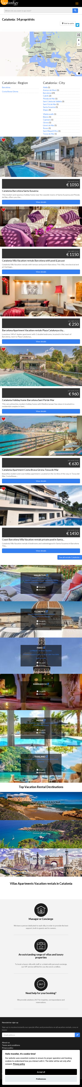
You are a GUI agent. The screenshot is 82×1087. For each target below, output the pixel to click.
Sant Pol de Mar (49, 104)
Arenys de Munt (49, 90)
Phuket (43, 759)
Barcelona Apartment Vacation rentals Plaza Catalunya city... (33, 330)
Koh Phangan (35, 759)
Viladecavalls (48, 114)
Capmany (47, 120)
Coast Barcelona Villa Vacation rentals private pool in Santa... (33, 539)
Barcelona (6, 87)
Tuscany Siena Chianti (35, 614)
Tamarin (47, 580)
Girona (46, 122)
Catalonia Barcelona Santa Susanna (20, 190)
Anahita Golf (37, 583)
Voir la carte (68, 23)
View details (41, 202)
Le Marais (34, 650)
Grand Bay (36, 578)
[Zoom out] (79, 44)
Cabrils (46, 96)
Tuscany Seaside (44, 617)
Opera (38, 654)
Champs (41, 650)
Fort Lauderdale (30, 723)
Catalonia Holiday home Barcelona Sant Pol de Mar (28, 400)
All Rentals (41, 590)
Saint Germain (41, 658)
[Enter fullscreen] (79, 35)
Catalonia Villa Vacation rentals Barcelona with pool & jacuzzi (33, 260)
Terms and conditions (11, 1045)
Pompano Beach (43, 725)
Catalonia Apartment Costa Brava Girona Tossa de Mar (30, 469)
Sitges (45, 110)
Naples (51, 723)
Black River (40, 580)
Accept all (41, 1072)
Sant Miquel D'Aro (50, 131)
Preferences (41, 1079)
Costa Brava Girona (10, 91)
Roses (45, 128)
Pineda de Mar (49, 98)
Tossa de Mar (48, 134)
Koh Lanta (27, 759)
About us (6, 1042)
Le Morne (54, 583)
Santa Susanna (49, 107)
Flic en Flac (54, 580)
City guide (41, 587)
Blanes (46, 117)
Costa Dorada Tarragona (41, 802)
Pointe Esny (46, 583)
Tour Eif (54, 654)
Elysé (47, 650)
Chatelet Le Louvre (29, 654)
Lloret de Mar (48, 125)
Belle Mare (28, 583)
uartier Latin (47, 654)
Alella (45, 87)
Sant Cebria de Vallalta (52, 101)
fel (58, 654)
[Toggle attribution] (79, 73)
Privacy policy (7, 1048)
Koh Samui (50, 759)
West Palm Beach (42, 723)
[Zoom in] (79, 40)
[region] (41, 54)
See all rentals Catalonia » (69, 557)
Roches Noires (31, 580)
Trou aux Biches (46, 578)
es (51, 650)
